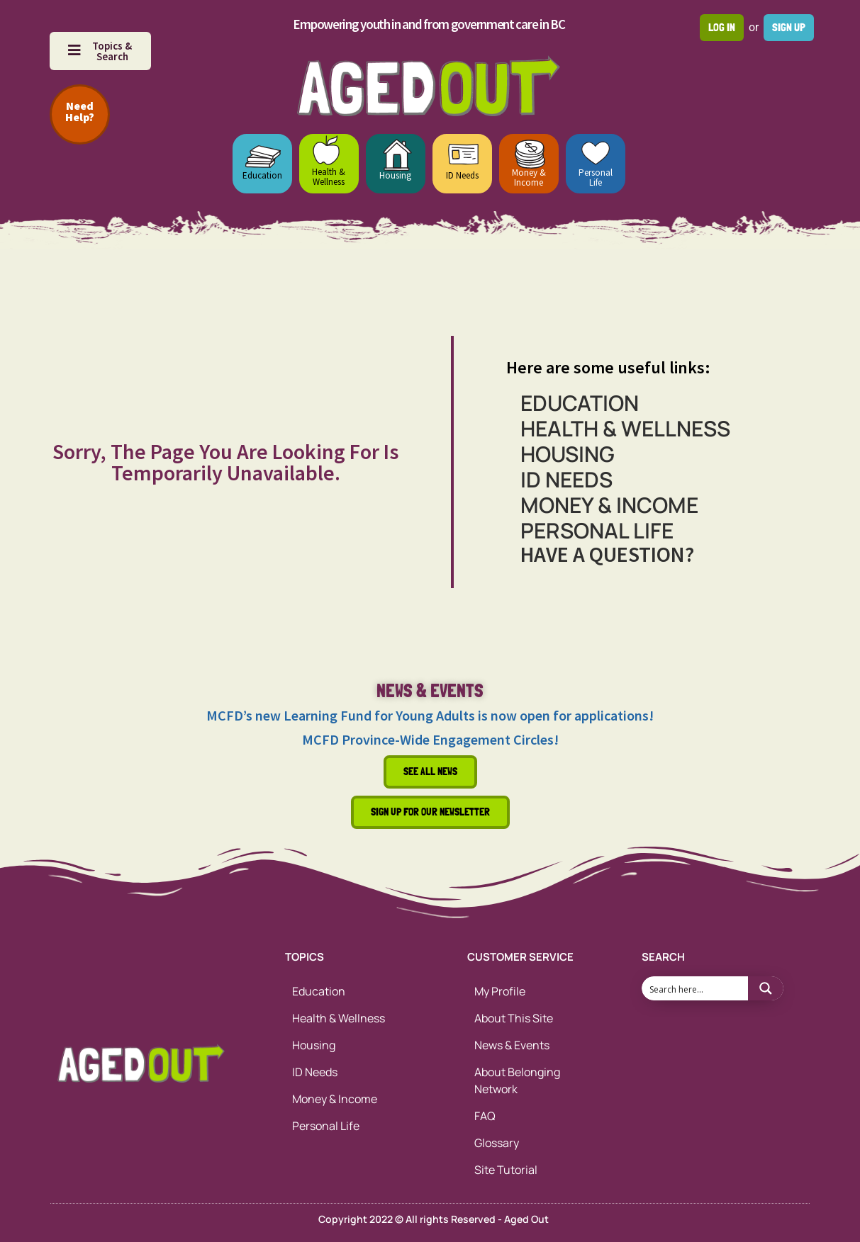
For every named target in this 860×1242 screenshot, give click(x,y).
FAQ (485, 1116)
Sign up (788, 27)
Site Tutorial (505, 1170)
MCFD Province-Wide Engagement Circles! (430, 739)
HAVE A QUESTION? (607, 554)
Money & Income (529, 177)
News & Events (511, 1045)
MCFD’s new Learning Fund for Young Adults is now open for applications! (430, 715)
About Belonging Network (517, 1080)
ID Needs (462, 175)
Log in (721, 27)
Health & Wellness (328, 177)
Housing (395, 175)
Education (262, 175)
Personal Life (596, 177)
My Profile (499, 991)
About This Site (513, 1018)
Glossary (496, 1143)
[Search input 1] (695, 988)
